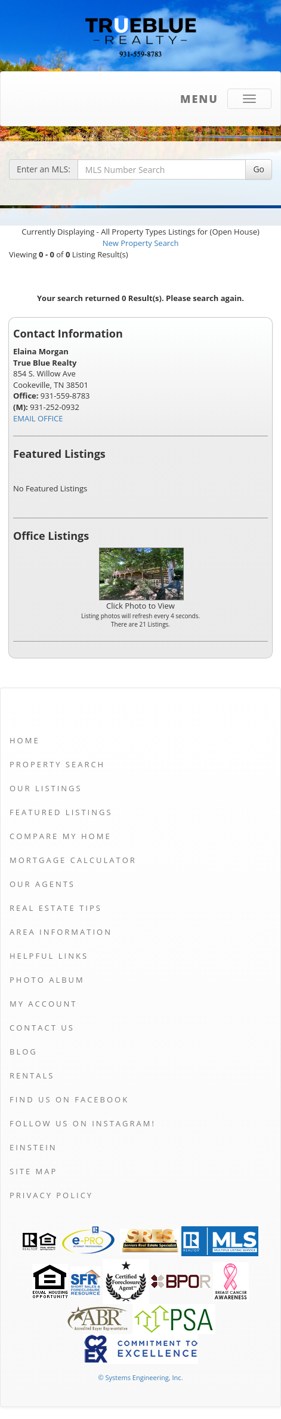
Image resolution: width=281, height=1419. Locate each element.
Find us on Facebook (69, 1099)
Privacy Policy (51, 1195)
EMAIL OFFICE (38, 418)
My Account (43, 1003)
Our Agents (42, 884)
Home (25, 740)
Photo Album (47, 979)
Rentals (32, 1075)
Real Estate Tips (56, 908)
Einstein (33, 1147)
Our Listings (46, 788)
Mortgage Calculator (73, 860)
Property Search (57, 764)
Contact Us (42, 1027)
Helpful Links (49, 955)
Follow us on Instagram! (83, 1123)
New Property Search (141, 243)
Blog (24, 1051)
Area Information (61, 931)
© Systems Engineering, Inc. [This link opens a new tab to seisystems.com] (140, 1377)
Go (258, 169)
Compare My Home (61, 836)
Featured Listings (61, 812)
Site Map (33, 1171)
